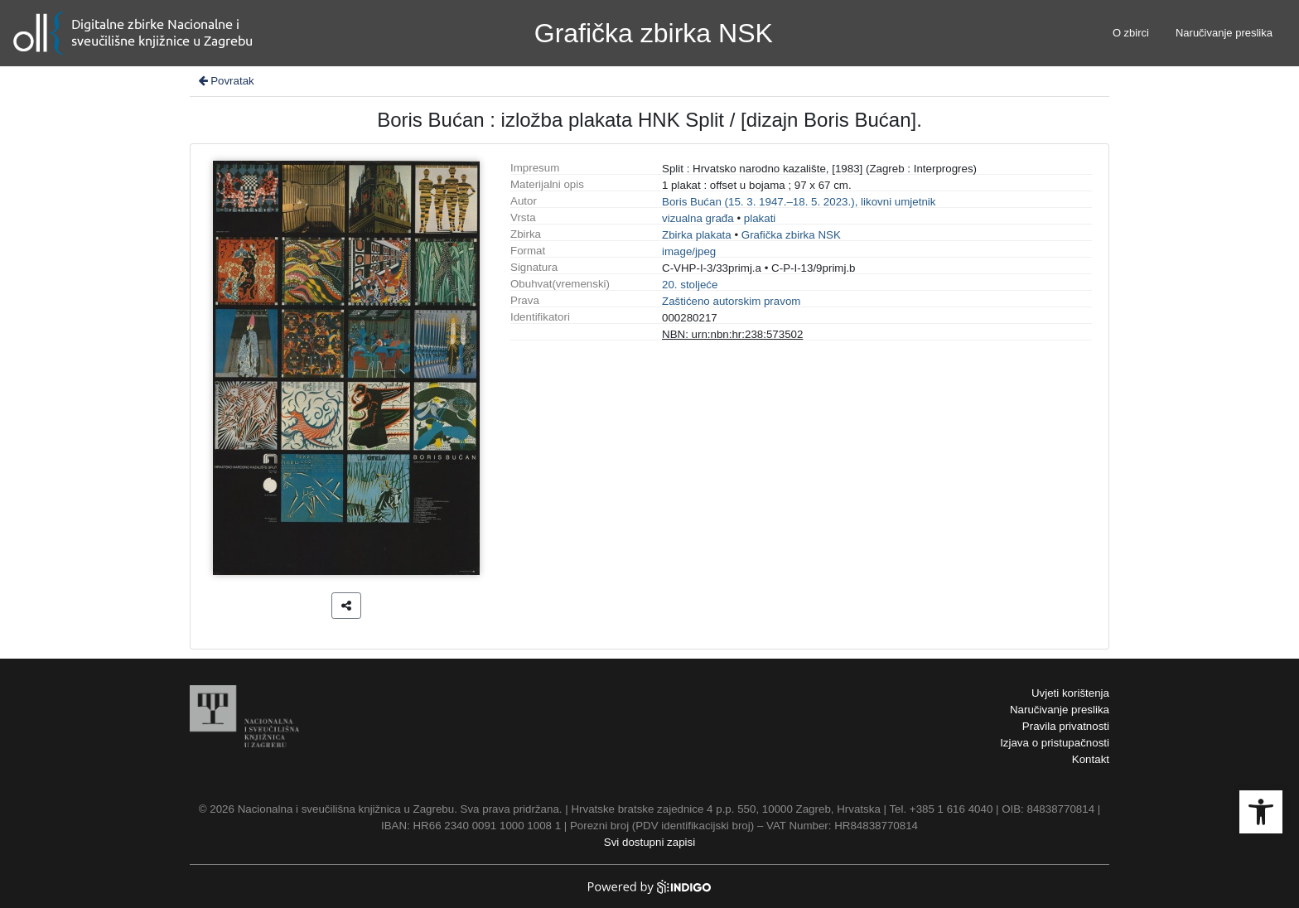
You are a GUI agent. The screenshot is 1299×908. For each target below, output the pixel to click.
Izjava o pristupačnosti (1054, 743)
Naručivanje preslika (1224, 33)
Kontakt (1090, 759)
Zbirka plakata (697, 235)
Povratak (225, 81)
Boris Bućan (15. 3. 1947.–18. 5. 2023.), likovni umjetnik (798, 202)
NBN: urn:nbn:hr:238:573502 (732, 334)
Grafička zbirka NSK (791, 235)
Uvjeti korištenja (1070, 693)
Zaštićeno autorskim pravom (731, 301)
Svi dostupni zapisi (649, 842)
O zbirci (1131, 33)
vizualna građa (698, 218)
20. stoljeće (689, 284)
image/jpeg (689, 251)
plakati (760, 218)
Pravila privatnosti (1065, 726)
